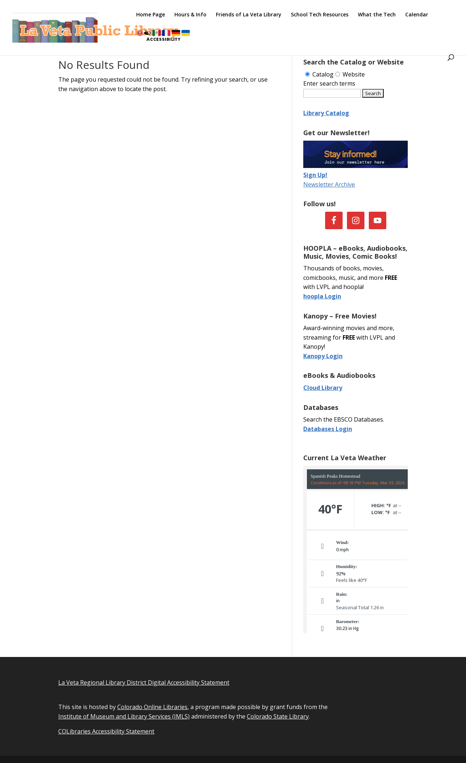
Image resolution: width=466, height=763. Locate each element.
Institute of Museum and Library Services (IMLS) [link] (124, 716)
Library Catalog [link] (326, 113)
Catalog (319, 74)
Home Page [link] (150, 15)
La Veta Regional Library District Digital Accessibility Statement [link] (143, 682)
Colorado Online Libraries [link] (152, 707)
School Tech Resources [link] (319, 15)
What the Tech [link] (377, 15)
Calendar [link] (416, 15)
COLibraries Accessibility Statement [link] (106, 731)
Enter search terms (329, 83)
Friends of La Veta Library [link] (248, 15)
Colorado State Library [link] (278, 716)
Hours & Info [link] (190, 15)
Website (350, 74)
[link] (97, 27)
